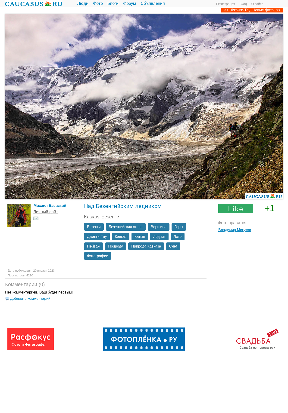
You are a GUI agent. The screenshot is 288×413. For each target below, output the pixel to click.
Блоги (113, 3)
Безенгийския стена (126, 227)
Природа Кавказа (146, 246)
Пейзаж (93, 246)
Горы (179, 227)
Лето (178, 237)
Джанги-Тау (97, 237)
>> (278, 10)
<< (226, 10)
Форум (129, 3)
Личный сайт (45, 212)
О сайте (257, 4)
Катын (140, 237)
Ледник (159, 237)
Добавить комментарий (30, 298)
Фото (98, 3)
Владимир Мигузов (234, 230)
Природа (115, 246)
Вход (243, 4)
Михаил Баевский (50, 206)
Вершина (158, 227)
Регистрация (225, 4)
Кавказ (120, 237)
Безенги (94, 227)
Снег (173, 246)
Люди (82, 3)
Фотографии (97, 256)
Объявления (153, 3)
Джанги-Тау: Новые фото (252, 10)
